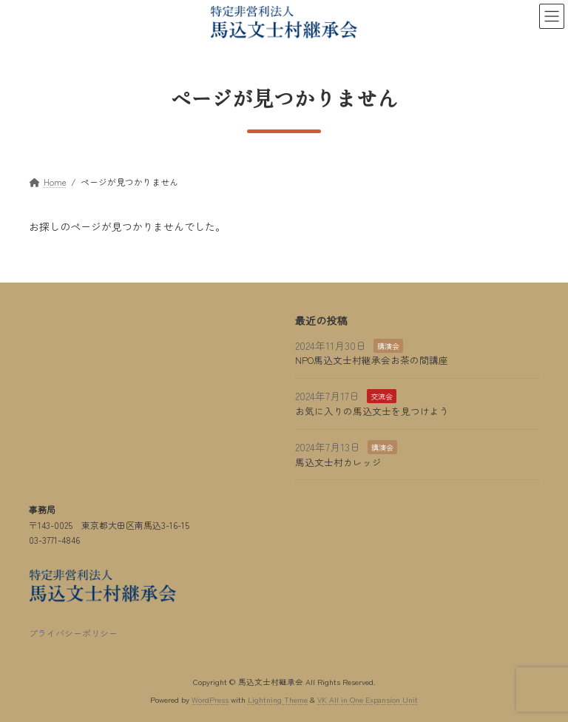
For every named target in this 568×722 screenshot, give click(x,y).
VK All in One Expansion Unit (367, 699)
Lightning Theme (278, 699)
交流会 (382, 396)
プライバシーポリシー (73, 633)
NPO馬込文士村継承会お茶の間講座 (371, 360)
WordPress (210, 699)
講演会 (388, 345)
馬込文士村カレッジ (338, 462)
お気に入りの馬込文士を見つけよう (372, 411)
